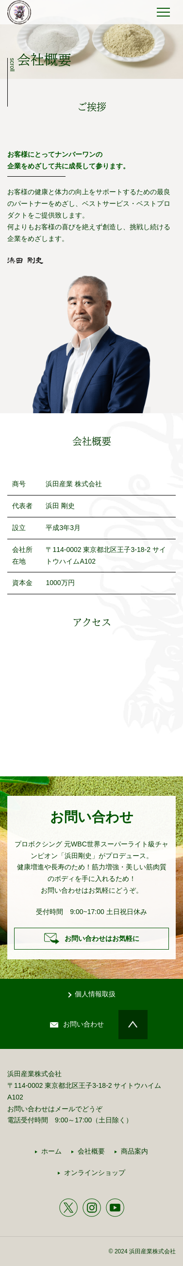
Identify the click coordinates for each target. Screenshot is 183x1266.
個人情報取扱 (95, 994)
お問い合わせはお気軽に (102, 938)
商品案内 (134, 1151)
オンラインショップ (94, 1172)
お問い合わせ (83, 1024)
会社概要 (91, 1151)
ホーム (51, 1151)
